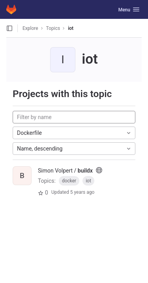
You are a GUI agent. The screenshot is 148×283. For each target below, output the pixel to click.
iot (70, 28)
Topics (53, 28)
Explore (30, 28)
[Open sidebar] (9, 28)
